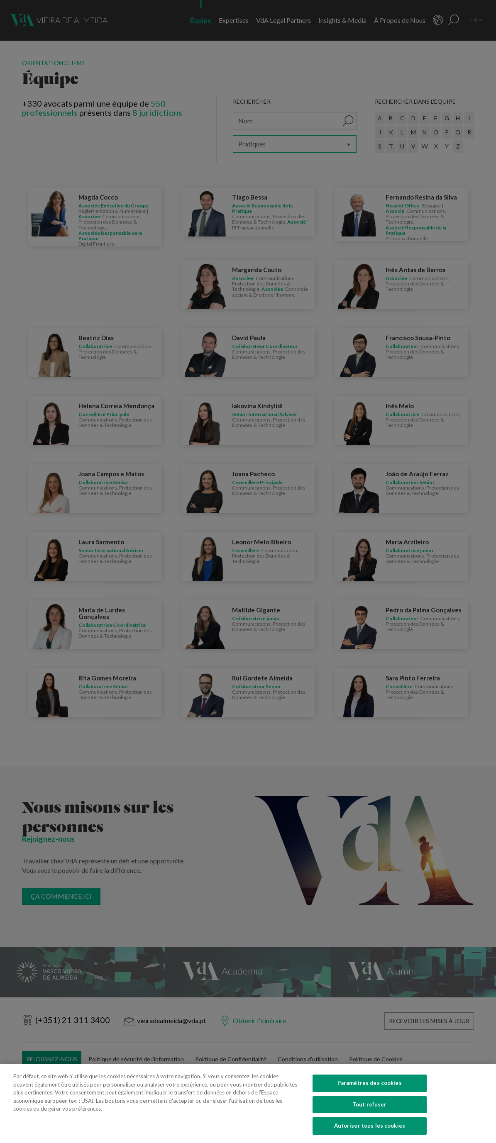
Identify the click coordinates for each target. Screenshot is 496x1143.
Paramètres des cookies (369, 1090)
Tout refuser (369, 1111)
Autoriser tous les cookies (369, 1132)
